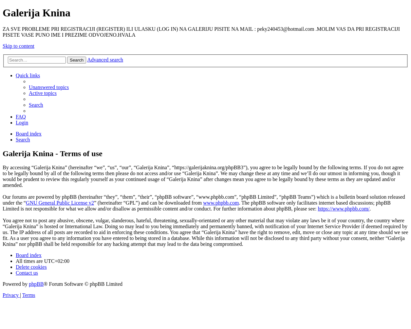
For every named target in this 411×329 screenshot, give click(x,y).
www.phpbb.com (221, 203)
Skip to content (18, 46)
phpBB (36, 284)
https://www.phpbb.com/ (343, 208)
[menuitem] (49, 87)
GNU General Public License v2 (60, 203)
